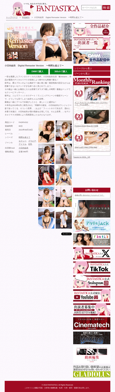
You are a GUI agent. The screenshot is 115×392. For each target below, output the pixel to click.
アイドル (22, 144)
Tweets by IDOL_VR (81, 157)
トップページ (12, 17)
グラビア (32, 141)
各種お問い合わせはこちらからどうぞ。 (89, 195)
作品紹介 (26, 17)
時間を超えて (24, 137)
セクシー (22, 141)
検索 (106, 7)
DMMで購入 (37, 71)
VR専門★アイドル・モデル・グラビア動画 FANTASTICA (46, 9)
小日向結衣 (23, 148)
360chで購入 (60, 71)
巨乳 (30, 144)
